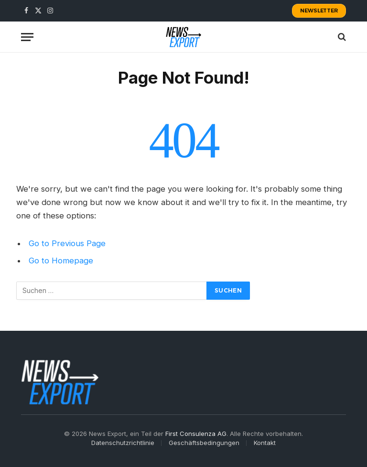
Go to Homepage (61, 260)
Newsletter (319, 10)
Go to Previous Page (67, 243)
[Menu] (27, 37)
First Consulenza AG (196, 433)
